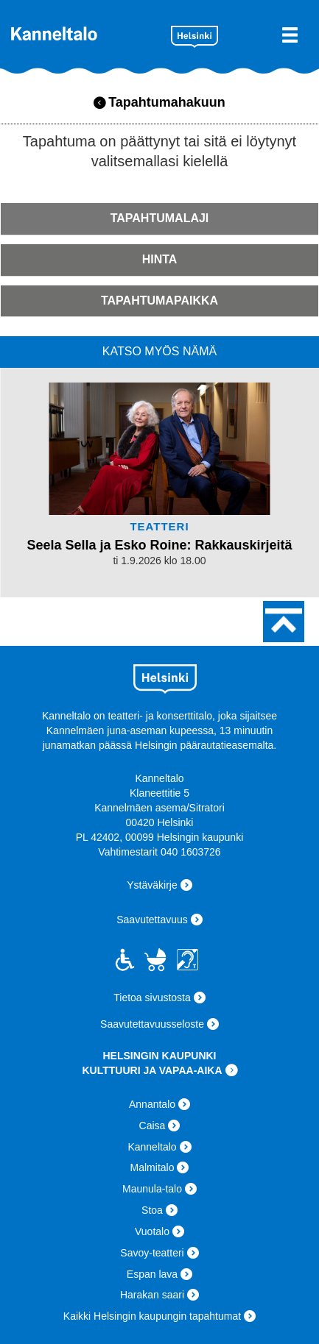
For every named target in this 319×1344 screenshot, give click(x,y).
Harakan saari (152, 1295)
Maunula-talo (152, 1189)
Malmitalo (152, 1167)
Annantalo (152, 1104)
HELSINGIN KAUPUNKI (159, 1056)
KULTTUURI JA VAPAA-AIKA (152, 1070)
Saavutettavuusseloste (152, 1024)
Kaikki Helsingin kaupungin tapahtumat (152, 1316)
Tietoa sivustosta (152, 997)
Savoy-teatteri (151, 1253)
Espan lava (152, 1274)
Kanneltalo (85, 33)
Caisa (152, 1125)
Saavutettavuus (152, 919)
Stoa (152, 1210)
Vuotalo (152, 1231)
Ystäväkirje (152, 885)
